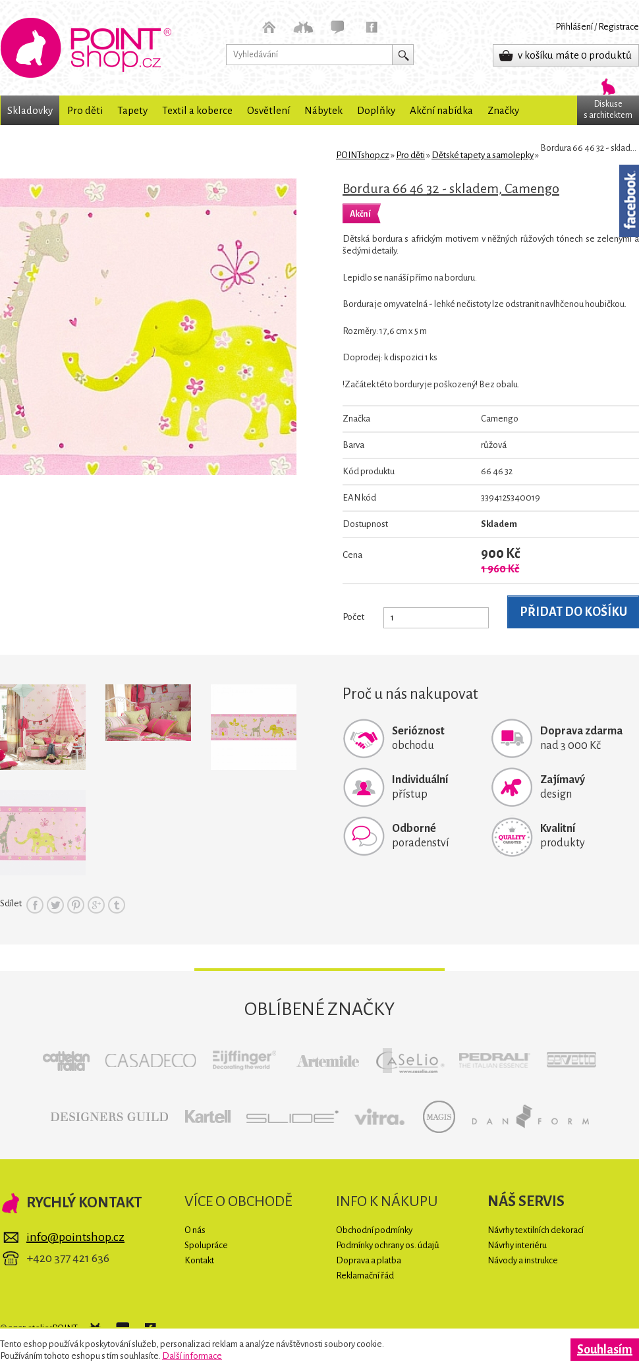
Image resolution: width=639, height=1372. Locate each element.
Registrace (618, 27)
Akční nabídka (441, 110)
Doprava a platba (368, 1260)
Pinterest (75, 905)
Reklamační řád (365, 1275)
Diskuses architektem (608, 109)
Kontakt (199, 1260)
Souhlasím (604, 1349)
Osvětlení (268, 110)
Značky (503, 110)
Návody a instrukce (522, 1260)
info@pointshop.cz (75, 1237)
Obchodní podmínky (374, 1230)
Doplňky (376, 110)
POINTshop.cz (85, 47)
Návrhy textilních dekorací (535, 1230)
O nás (195, 1230)
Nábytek (323, 110)
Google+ (96, 905)
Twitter (55, 905)
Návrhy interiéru (517, 1245)
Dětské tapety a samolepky (482, 155)
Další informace (192, 1356)
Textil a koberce (197, 110)
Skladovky (30, 110)
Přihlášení (574, 27)
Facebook (34, 905)
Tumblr (116, 905)
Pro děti (85, 110)
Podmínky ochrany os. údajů (387, 1245)
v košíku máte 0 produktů (575, 55)
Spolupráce (206, 1245)
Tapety (132, 110)
